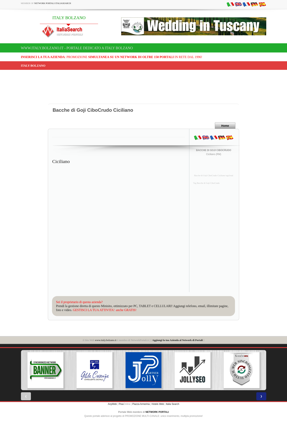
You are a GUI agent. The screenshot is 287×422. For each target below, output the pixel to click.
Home (225, 125)
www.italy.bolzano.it (105, 340)
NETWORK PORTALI (157, 412)
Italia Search (172, 404)
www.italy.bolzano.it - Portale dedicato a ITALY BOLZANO (77, 48)
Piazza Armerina (141, 404)
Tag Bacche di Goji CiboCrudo (206, 183)
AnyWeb (112, 404)
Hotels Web (158, 404)
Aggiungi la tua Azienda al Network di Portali (177, 340)
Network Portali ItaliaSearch (52, 3)
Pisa (121, 404)
